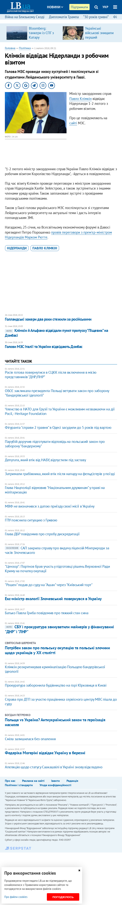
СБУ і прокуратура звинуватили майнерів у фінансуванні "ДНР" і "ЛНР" (59, 629)
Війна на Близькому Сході (24, 17)
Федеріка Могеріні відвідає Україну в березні (45, 752)
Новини (55, 7)
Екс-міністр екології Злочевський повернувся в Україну (53, 598)
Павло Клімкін (80, 98)
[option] (33, 32)
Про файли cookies (15, 897)
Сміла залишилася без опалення (30, 738)
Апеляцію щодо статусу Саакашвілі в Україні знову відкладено (53, 767)
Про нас (10, 781)
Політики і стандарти (19, 785)
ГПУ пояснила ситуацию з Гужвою (31, 520)
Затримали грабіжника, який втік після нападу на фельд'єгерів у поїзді (60, 473)
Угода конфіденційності (55, 785)
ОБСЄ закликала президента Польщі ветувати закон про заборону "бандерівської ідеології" (57, 393)
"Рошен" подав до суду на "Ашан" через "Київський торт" (48, 584)
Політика (25, 48)
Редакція (72, 781)
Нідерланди (17, 248)
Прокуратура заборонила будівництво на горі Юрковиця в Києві (55, 685)
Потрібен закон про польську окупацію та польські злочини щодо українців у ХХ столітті (57, 650)
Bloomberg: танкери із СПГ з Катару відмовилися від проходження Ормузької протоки (43, 39)
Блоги (64, 21)
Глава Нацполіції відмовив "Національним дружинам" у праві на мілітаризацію (55, 490)
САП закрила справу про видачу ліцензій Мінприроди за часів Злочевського (57, 550)
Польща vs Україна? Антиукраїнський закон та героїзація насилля (55, 722)
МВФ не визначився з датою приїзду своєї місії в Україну (49, 506)
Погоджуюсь (63, 897)
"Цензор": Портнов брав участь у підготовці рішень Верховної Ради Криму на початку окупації (57, 568)
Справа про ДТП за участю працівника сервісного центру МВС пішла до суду (61, 701)
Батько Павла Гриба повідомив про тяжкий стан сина (46, 612)
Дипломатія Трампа (64, 17)
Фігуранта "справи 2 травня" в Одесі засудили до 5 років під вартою (58, 427)
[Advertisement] (61, 282)
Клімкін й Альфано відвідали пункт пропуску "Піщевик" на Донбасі (56, 333)
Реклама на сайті (33, 781)
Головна (10, 48)
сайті (73, 123)
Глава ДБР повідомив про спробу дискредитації (42, 534)
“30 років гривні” (96, 17)
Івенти (55, 781)
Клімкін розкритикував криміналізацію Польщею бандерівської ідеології (55, 669)
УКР (105, 7)
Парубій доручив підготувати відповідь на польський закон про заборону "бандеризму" (55, 443)
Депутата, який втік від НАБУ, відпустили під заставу (45, 459)
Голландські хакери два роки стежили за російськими (48, 319)
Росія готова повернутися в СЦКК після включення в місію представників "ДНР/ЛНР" (50, 374)
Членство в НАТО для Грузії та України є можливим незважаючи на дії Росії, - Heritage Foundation (60, 411)
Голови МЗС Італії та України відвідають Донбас (43, 346)
